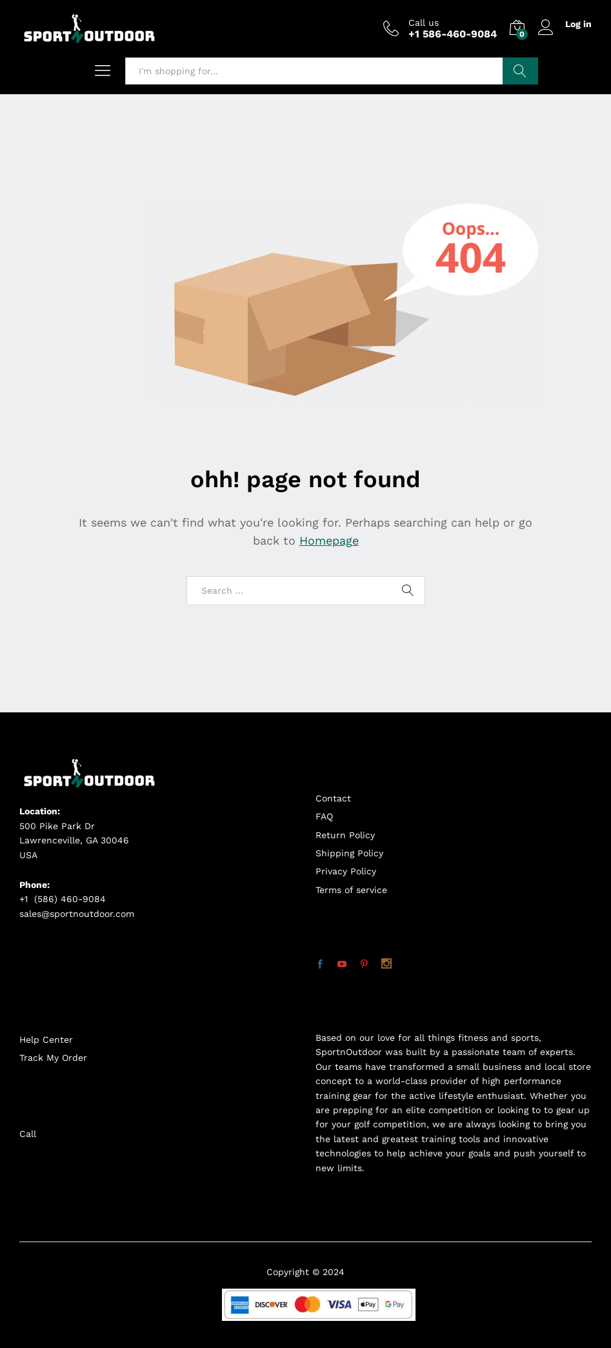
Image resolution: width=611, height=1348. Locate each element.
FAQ (324, 816)
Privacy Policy (346, 871)
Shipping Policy (349, 853)
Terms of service (351, 890)
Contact (333, 798)
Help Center (46, 1039)
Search (520, 71)
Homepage (329, 540)
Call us (423, 22)
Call (27, 1134)
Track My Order (53, 1057)
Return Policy (345, 835)
